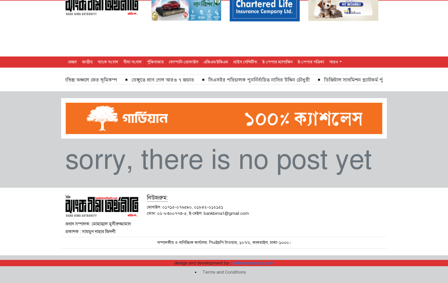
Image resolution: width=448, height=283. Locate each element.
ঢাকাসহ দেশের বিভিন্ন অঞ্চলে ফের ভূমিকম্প (78, 80)
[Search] (339, 6)
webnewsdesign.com (253, 263)
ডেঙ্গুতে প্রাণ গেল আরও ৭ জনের (166, 80)
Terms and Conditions (224, 272)
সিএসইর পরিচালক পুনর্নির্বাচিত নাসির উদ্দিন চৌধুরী (262, 80)
